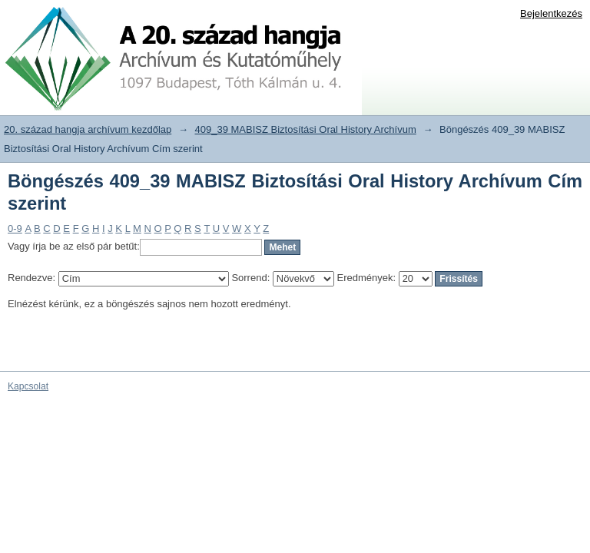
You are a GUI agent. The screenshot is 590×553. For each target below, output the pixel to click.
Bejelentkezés (551, 13)
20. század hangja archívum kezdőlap (87, 129)
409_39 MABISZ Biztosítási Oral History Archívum (305, 129)
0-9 (15, 228)
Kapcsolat (28, 386)
